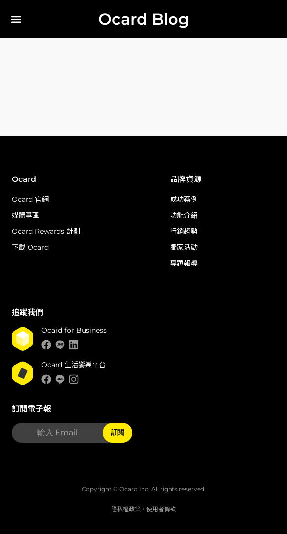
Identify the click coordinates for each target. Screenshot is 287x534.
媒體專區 (25, 215)
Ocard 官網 (30, 199)
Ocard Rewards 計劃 (46, 231)
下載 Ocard (30, 247)
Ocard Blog (143, 19)
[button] (16, 19)
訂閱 (117, 432)
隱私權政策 (126, 509)
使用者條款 (161, 509)
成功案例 (184, 199)
